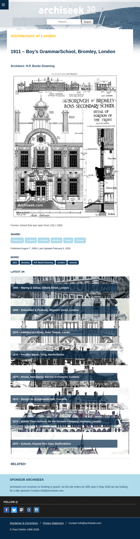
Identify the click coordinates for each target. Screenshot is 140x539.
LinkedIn (44, 240)
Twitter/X (31, 240)
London (61, 262)
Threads (80, 240)
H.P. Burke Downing (43, 262)
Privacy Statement (53, 523)
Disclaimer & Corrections (24, 523)
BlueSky (56, 240)
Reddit (68, 240)
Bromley (25, 262)
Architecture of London (33, 36)
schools (73, 262)
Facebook (17, 240)
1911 (14, 262)
